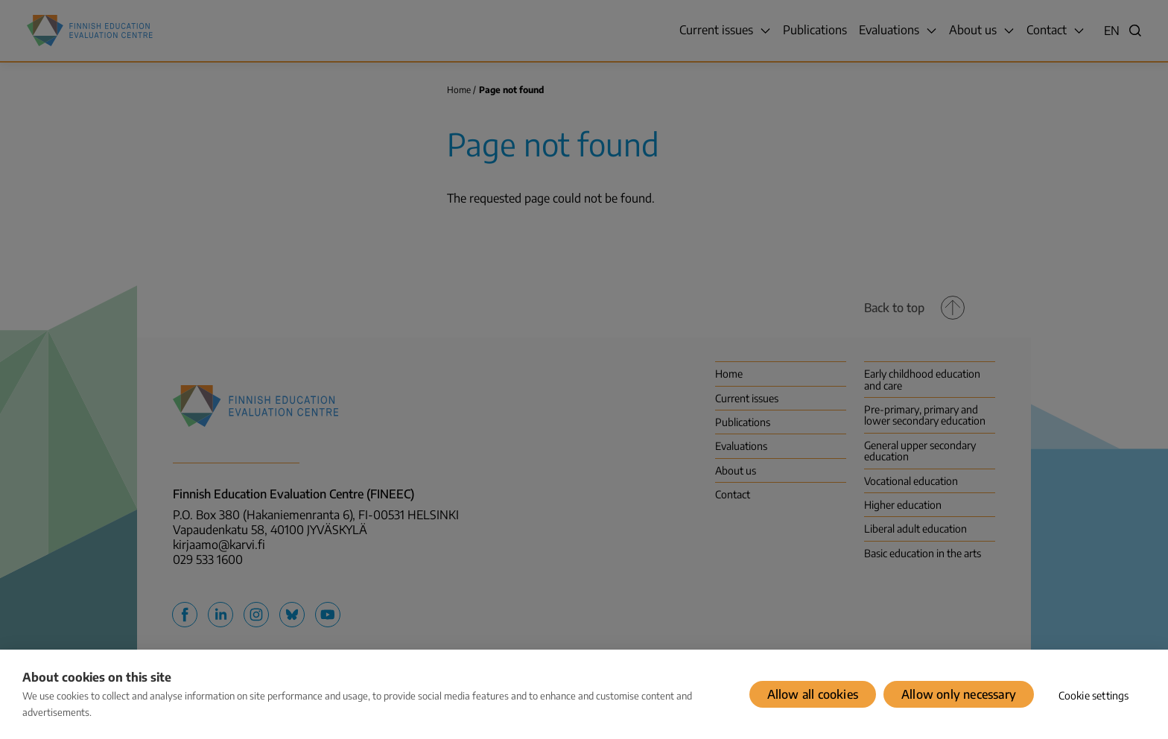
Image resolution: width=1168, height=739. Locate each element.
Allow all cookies (812, 694)
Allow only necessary (958, 694)
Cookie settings (1093, 695)
